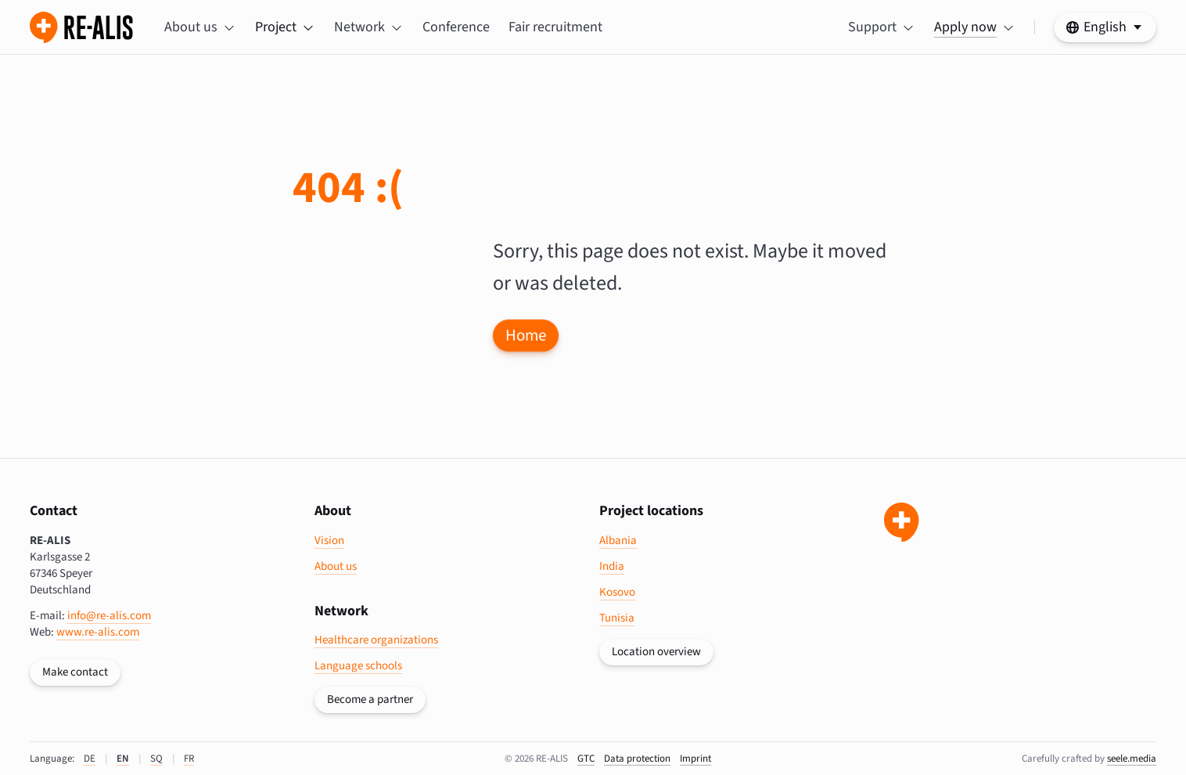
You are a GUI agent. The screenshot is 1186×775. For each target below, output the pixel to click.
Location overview (656, 651)
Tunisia (616, 618)
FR (189, 759)
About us (335, 566)
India (611, 566)
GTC (586, 759)
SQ (156, 759)
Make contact (75, 672)
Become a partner (370, 699)
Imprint (695, 759)
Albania (618, 540)
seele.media (1131, 759)
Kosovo (617, 592)
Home (525, 335)
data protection (637, 759)
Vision (329, 540)
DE (89, 759)
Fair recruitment (555, 27)
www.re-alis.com (97, 632)
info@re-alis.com (109, 615)
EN (123, 759)
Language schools (358, 666)
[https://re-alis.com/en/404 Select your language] (1105, 27)
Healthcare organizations (376, 640)
